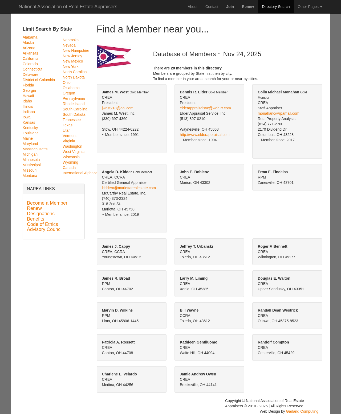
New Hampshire (76, 50)
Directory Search (276, 7)
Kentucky (30, 128)
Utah (67, 130)
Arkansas (30, 53)
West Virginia (73, 152)
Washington (72, 146)
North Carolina (75, 72)
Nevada (69, 45)
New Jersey (72, 56)
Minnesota (31, 160)
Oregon (69, 93)
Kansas (29, 122)
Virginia (69, 141)
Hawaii (28, 96)
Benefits (35, 219)
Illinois (28, 106)
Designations (41, 213)
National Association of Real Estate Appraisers (68, 6)
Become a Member (47, 203)
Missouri (29, 170)
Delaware (30, 74)
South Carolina (75, 109)
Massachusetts (35, 149)
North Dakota (73, 77)
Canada (69, 167)
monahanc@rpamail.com (278, 113)
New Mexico (73, 61)
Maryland (30, 144)
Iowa (27, 117)
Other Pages (310, 7)
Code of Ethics (42, 224)
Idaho (27, 101)
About (192, 7)
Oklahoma (71, 88)
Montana (30, 175)
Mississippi (32, 165)
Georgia (29, 90)
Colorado (30, 64)
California (30, 58)
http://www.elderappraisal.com (205, 135)
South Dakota (74, 114)
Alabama (30, 37)
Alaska (28, 42)
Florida (28, 85)
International (73, 173)
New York (70, 66)
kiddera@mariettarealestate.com (129, 188)
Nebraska (71, 40)
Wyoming (70, 162)
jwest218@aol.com (118, 108)
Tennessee (72, 120)
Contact (211, 7)
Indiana (29, 112)
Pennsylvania (74, 98)
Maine (28, 138)
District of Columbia (39, 80)
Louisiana (31, 133)
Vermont (69, 136)
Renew (34, 208)
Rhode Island (74, 104)
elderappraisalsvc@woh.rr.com (205, 108)
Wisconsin (71, 157)
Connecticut (32, 69)
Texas (67, 125)
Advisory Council (45, 229)
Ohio (67, 82)
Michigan (30, 154)
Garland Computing (302, 411)
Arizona (29, 48)
